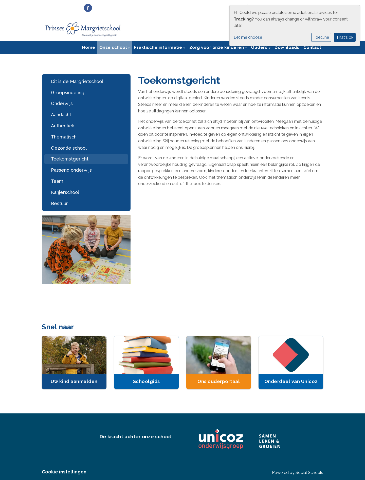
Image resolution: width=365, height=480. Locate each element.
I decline (321, 37)
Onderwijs (62, 103)
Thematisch (64, 136)
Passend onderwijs (71, 170)
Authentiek (63, 125)
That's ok (344, 37)
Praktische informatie (158, 47)
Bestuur (59, 203)
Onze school (113, 47)
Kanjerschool (65, 192)
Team (57, 181)
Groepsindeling (67, 92)
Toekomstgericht (69, 159)
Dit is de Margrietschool (77, 81)
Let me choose (248, 37)
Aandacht (61, 114)
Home (88, 47)
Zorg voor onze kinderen (217, 47)
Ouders (260, 47)
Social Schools (309, 472)
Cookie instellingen (64, 472)
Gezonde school (69, 148)
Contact (312, 47)
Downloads (287, 47)
